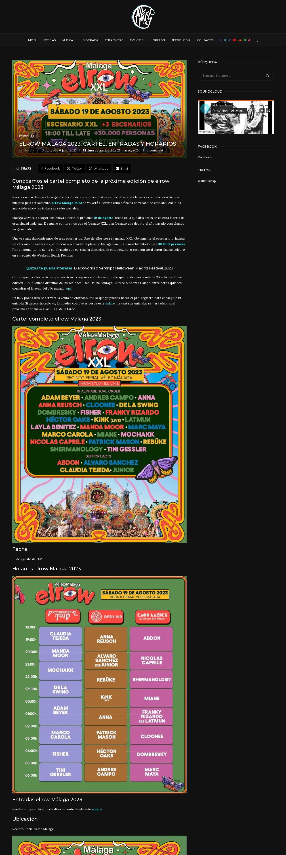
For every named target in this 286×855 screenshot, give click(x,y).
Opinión (159, 40)
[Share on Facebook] (50, 168)
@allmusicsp (207, 181)
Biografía (90, 40)
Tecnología (181, 40)
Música (67, 40)
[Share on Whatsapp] (98, 168)
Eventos (136, 40)
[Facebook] (220, 40)
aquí (68, 288)
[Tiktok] (249, 40)
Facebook (205, 157)
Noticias (49, 40)
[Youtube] (234, 40)
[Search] (256, 40)
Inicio (31, 40)
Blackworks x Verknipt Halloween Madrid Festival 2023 (123, 268)
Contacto (205, 40)
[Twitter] (225, 40)
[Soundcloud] (239, 40)
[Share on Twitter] (74, 168)
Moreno (29, 150)
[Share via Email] (122, 168)
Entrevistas (114, 40)
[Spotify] (245, 40)
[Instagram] (230, 40)
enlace (110, 303)
